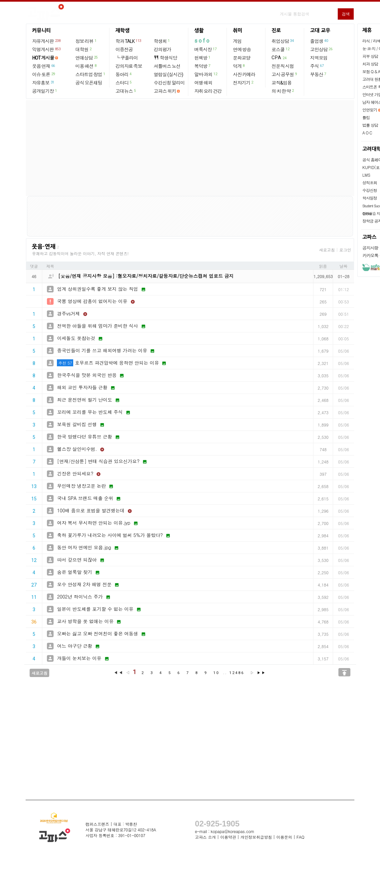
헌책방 (202, 58)
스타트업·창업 (91, 74)
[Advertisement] (190, 148)
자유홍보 (43, 83)
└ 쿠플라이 (126, 58)
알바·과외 (206, 74)
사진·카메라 (244, 74)
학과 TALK (128, 41)
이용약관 (228, 837)
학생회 (162, 41)
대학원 (84, 49)
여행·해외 (203, 83)
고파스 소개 (205, 837)
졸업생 (319, 41)
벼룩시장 (205, 49)
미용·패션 (86, 66)
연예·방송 (242, 49)
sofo (202, 41)
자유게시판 (46, 41)
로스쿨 (281, 49)
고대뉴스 (125, 91)
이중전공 (124, 49)
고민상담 (321, 49)
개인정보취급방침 (256, 837)
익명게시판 (46, 49)
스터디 (123, 83)
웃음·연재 (44, 66)
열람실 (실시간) (168, 74)
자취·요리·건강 (208, 91)
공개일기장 (45, 91)
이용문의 (284, 837)
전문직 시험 (283, 66)
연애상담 (87, 58)
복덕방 (202, 66)
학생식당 (165, 57)
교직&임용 (281, 83)
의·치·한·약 (283, 91)
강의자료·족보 (128, 66)
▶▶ (261, 673)
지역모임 (318, 58)
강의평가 (162, 49)
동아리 (123, 74)
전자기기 (243, 83)
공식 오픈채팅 (89, 83)
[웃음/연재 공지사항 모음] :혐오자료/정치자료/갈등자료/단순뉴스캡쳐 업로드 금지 (146, 275)
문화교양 (241, 58)
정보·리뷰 (86, 41)
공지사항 (370, 248)
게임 (237, 41)
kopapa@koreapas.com (232, 831)
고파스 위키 (165, 91)
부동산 (318, 74)
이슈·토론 (44, 74)
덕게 (239, 66)
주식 (317, 66)
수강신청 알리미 (169, 83)
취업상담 (283, 41)
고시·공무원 (284, 74)
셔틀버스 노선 (167, 66)
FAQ (300, 837)
